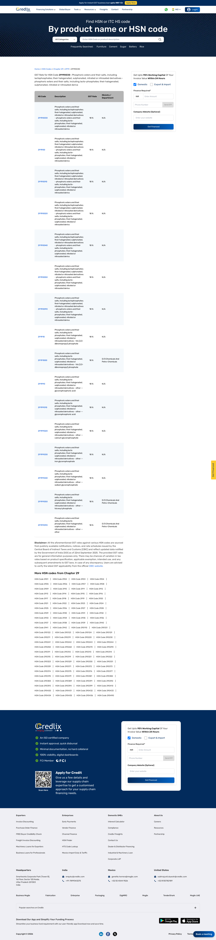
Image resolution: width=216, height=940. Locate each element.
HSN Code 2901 (41, 579)
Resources (158, 828)
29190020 (43, 213)
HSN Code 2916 (96, 594)
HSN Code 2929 (41, 613)
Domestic (142, 84)
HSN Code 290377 (105, 671)
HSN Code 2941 (41, 627)
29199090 (43, 525)
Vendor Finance (69, 828)
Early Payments (69, 821)
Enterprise (75, 895)
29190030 (43, 118)
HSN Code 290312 (63, 652)
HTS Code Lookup (70, 846)
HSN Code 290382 (105, 676)
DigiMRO (123, 895)
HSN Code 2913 (41, 594)
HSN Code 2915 (78, 594)
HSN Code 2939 (78, 623)
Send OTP (168, 105)
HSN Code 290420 (43, 690)
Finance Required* (142, 90)
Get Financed (153, 126)
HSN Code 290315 (42, 657)
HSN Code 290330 (84, 661)
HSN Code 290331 (105, 661)
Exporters (21, 815)
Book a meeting (204, 934)
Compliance (113, 828)
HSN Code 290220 (83, 637)
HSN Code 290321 (84, 657)
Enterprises (67, 815)
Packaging (99, 895)
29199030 (43, 454)
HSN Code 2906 (60, 584)
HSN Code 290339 (43, 666)
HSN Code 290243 (84, 642)
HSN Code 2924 (97, 603)
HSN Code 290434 (43, 695)
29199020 (43, 431)
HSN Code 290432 (84, 690)
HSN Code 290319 (63, 657)
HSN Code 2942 (60, 627)
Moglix (145, 895)
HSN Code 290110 (79, 627)
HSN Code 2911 (78, 589)
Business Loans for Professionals (30, 853)
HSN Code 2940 (97, 623)
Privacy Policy (175, 934)
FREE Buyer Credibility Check (29, 834)
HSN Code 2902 (60, 579)
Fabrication (50, 895)
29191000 (42, 360)
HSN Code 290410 (105, 686)
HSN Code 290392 (105, 681)
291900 (41, 150)
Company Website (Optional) (147, 112)
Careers (157, 821)
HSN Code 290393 (43, 686)
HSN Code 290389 (63, 681)
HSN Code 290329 (63, 661)
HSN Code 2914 (59, 594)
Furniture (101, 46)
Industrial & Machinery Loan (120, 853)
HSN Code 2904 (97, 579)
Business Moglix (23, 895)
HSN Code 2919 (77, 598)
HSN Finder (67, 840)
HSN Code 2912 (96, 589)
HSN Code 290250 (43, 647)
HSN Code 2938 (60, 623)
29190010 (42, 181)
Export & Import (162, 84)
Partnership (159, 834)
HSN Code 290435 (64, 695)
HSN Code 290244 (105, 642)
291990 (41, 384)
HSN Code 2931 (78, 613)
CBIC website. (96, 566)
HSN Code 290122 (42, 632)
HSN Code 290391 (84, 681)
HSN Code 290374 (43, 671)
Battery (133, 46)
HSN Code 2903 (78, 579)
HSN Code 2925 (41, 608)
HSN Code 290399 (84, 686)
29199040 (43, 478)
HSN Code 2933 (41, 618)
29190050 (43, 277)
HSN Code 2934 (60, 618)
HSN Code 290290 (105, 647)
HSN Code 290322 (104, 657)
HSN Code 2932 (97, 613)
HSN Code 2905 (42, 584)
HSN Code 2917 (41, 598)
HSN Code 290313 (83, 652)
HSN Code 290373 (104, 666)
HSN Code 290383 (43, 681)
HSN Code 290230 (104, 637)
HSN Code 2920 (96, 598)
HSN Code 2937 (41, 623)
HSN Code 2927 (78, 608)
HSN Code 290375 (63, 671)
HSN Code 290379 (63, 676)
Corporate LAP (114, 859)
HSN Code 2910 (60, 589)
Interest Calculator (116, 821)
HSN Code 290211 (42, 637)
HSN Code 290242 (63, 642)
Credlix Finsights (115, 834)
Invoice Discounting (25, 821)
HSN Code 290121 (99, 627)
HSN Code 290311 (42, 652)
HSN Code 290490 (105, 695)
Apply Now (131, 3)
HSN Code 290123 (63, 632)
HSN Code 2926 (60, 608)
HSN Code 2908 (97, 584)
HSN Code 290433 (105, 690)
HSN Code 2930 (60, 613)
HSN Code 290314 (104, 652)
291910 (41, 337)
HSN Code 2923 (78, 603)
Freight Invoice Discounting (28, 840)
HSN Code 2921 (41, 603)
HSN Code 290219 (63, 637)
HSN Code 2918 (59, 598)
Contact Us (113, 840)
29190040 (43, 245)
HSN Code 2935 (78, 618)
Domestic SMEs (115, 815)
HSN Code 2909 (42, 589)
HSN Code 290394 (63, 686)
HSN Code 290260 (63, 647)
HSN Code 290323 (43, 661)
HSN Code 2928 (97, 608)
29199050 (43, 501)
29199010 (42, 407)
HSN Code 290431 (64, 690)
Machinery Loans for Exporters (29, 846)
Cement (113, 46)
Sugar (123, 46)
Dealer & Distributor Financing (121, 846)
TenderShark (169, 895)
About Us (158, 815)
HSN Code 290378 (43, 676)
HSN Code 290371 (63, 666)
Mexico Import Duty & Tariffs (74, 853)
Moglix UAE (195, 895)
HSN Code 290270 (84, 647)
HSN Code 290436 (85, 695)
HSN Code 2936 (97, 618)
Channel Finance (69, 834)
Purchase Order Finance (26, 828)
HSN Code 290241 (43, 642)
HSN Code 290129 (104, 632)
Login (192, 9)
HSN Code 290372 (84, 666)
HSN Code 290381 (84, 676)
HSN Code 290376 (84, 671)
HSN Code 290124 (84, 632)
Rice (142, 46)
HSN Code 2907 (79, 584)
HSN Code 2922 (60, 603)
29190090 (43, 309)
